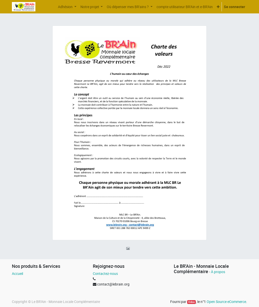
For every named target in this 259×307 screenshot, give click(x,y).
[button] (218, 6)
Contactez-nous (105, 273)
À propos (218, 271)
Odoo (191, 302)
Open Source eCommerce (226, 301)
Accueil (17, 273)
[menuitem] (185, 6)
